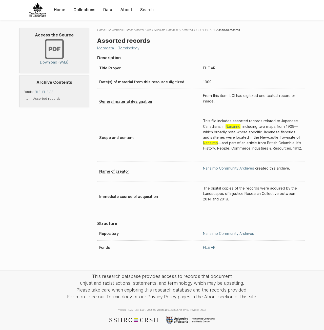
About (126, 9)
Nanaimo (233, 126)
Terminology (128, 48)
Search (147, 9)
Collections (84, 9)
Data (107, 9)
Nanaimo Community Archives (173, 30)
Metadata (105, 48)
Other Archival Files (138, 30)
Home (59, 9)
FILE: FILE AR (43, 92)
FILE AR (209, 247)
